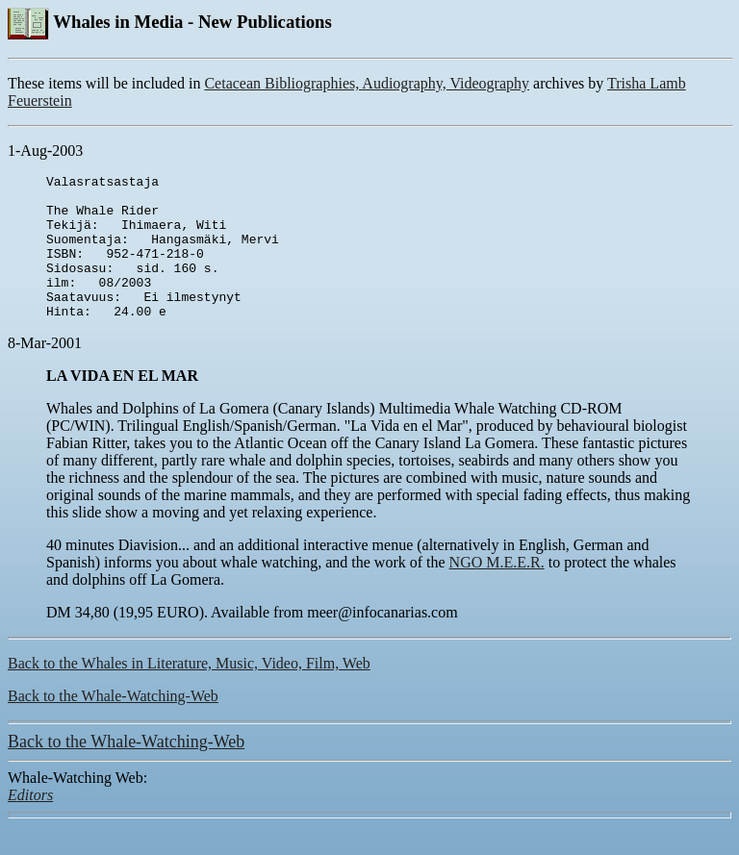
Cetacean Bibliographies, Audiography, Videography (366, 83)
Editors (30, 824)
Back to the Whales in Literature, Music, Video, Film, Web (189, 692)
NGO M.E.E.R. (497, 591)
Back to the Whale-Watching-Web (113, 725)
